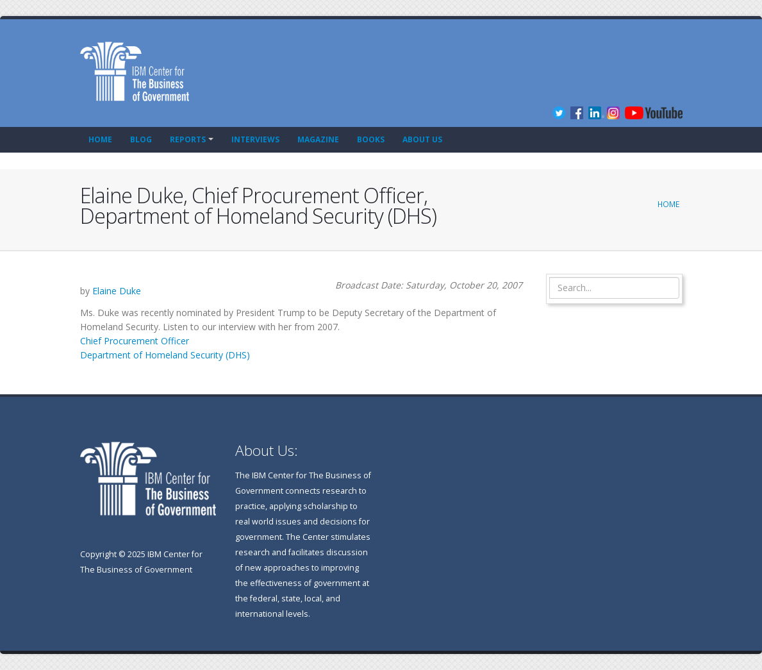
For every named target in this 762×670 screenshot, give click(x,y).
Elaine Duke (116, 291)
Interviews (255, 139)
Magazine (318, 139)
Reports (188, 139)
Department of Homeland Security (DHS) (165, 355)
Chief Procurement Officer (134, 341)
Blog (141, 139)
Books (371, 139)
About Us (422, 139)
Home (100, 139)
